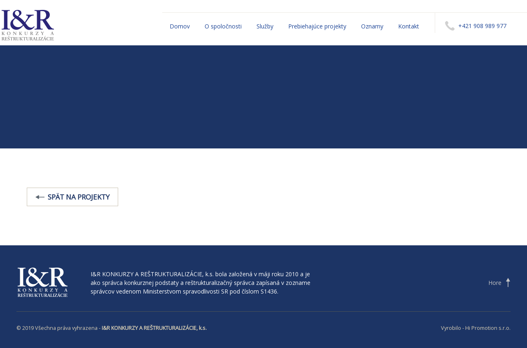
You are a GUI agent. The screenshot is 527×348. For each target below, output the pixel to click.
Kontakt (408, 26)
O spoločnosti (223, 26)
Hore (494, 283)
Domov (180, 26)
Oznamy (372, 26)
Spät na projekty (79, 197)
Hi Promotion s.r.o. (488, 328)
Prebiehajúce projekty (317, 26)
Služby (265, 26)
